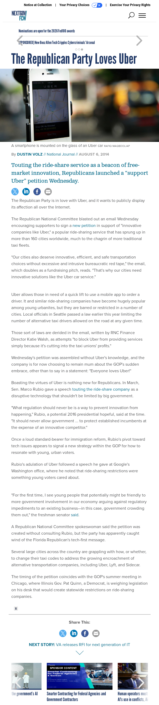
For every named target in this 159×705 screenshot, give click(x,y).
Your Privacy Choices (80, 5)
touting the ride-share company (101, 389)
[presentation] (17, 682)
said (74, 515)
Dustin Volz (30, 154)
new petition (84, 225)
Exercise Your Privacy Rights (130, 5)
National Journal (61, 154)
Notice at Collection (38, 5)
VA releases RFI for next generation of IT (93, 645)
